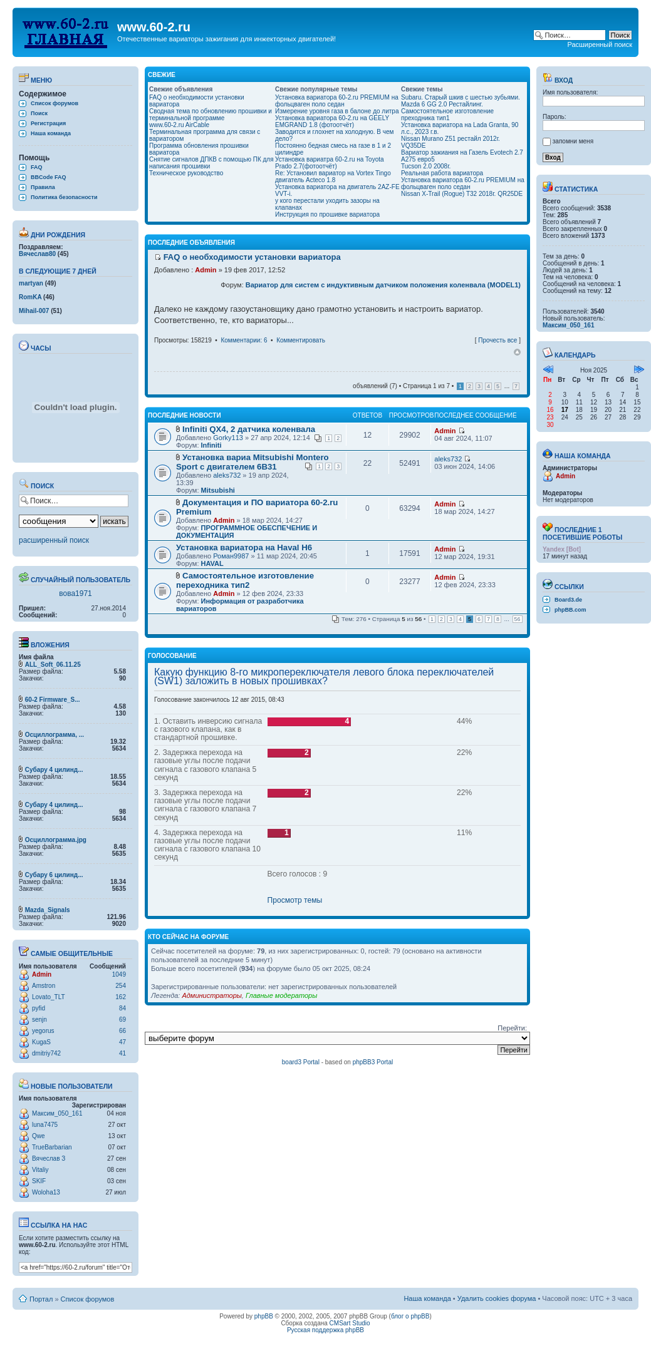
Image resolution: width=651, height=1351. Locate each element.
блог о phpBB (410, 1316)
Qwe (38, 1136)
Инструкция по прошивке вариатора (327, 214)
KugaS (41, 1042)
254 (120, 985)
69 (122, 1019)
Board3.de (568, 600)
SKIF (39, 1181)
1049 (119, 974)
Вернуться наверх (517, 352)
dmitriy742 (46, 1053)
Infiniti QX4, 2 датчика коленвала (248, 429)
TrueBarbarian (52, 1147)
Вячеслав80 (37, 253)
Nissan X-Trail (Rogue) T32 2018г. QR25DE (462, 193)
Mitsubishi (218, 490)
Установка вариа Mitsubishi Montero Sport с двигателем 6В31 (252, 462)
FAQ (37, 167)
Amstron (43, 985)
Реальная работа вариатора (442, 173)
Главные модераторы (281, 995)
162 (120, 997)
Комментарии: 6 (244, 340)
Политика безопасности (64, 197)
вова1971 (75, 593)
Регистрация (48, 123)
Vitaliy (40, 1169)
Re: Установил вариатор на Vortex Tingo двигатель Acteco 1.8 (333, 176)
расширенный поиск (54, 540)
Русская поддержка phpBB (325, 1330)
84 (122, 1008)
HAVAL (212, 563)
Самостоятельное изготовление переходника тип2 (245, 580)
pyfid (38, 1008)
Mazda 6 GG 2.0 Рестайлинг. (442, 104)
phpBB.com (570, 610)
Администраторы (211, 995)
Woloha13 (46, 1192)
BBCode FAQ (48, 177)
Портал (41, 1299)
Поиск (39, 113)
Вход (558, 80)
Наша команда (51, 133)
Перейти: (512, 1028)
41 (122, 1053)
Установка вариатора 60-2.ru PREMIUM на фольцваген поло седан (336, 101)
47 (122, 1042)
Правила (43, 187)
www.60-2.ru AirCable (179, 124)
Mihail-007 (34, 310)
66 (122, 1030)
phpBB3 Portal (373, 1062)
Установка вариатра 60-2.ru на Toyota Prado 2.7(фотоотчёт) (329, 163)
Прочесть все (497, 340)
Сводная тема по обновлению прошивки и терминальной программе (210, 114)
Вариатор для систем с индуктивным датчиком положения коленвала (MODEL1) (383, 285)
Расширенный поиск (599, 44)
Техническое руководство (186, 173)
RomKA (30, 297)
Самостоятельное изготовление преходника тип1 (447, 114)
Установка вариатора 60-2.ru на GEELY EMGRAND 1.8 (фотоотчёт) (332, 121)
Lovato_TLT (48, 997)
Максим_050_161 (57, 1113)
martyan (31, 283)
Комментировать (300, 340)
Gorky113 (228, 437)
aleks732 (227, 475)
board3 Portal (301, 1062)
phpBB (263, 1316)
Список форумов (54, 103)
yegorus (43, 1030)
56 (517, 619)
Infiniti (211, 445)
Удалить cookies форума (496, 1298)
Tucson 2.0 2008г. (425, 166)
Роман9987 (231, 556)
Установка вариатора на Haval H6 (244, 547)
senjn (39, 1019)
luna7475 (45, 1124)
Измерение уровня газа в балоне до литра (336, 111)
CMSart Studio (350, 1323)
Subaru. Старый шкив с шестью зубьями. (460, 97)
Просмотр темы (295, 900)
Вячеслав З (48, 1158)
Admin (41, 974)
